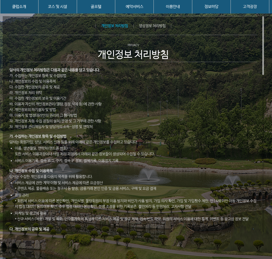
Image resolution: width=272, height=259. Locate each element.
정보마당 (211, 6)
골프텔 (96, 6)
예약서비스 (134, 6)
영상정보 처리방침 (152, 26)
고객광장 (250, 6)
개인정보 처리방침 (114, 26)
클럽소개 (19, 6)
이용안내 (173, 6)
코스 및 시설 (57, 6)
